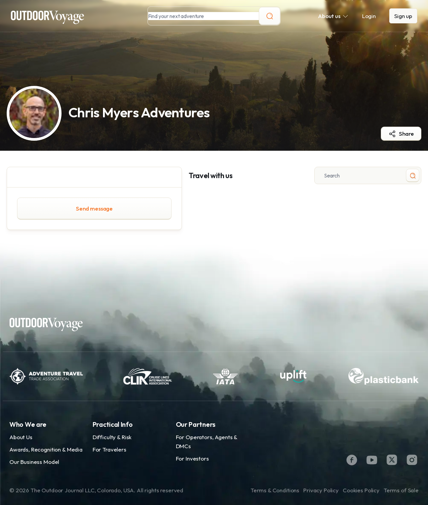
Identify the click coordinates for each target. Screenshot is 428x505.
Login (369, 15)
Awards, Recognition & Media (46, 449)
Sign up (403, 15)
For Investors (192, 458)
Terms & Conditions (274, 490)
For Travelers (109, 449)
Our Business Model (34, 461)
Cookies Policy (361, 490)
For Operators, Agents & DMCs (206, 441)
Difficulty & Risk (112, 436)
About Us (20, 436)
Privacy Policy (321, 490)
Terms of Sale (401, 490)
